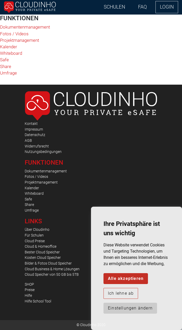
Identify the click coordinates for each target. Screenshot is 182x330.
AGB (28, 140)
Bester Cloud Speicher (42, 252)
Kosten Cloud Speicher (43, 257)
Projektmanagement (19, 40)
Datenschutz (35, 135)
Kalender (8, 46)
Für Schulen (34, 235)
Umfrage (8, 73)
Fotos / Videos (14, 33)
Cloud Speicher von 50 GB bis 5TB (52, 274)
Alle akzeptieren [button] (126, 278)
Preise (30, 290)
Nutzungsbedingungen (43, 152)
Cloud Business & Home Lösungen (52, 269)
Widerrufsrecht (37, 146)
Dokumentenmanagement (25, 27)
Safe (4, 59)
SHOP (29, 284)
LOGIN (167, 7)
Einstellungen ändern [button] (130, 308)
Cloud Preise (35, 241)
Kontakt (31, 124)
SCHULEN (114, 7)
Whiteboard (11, 53)
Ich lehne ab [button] (121, 293)
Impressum (34, 129)
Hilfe (28, 295)
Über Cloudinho (37, 229)
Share (5, 66)
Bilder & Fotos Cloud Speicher (48, 263)
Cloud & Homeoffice (40, 246)
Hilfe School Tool (38, 301)
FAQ (142, 7)
